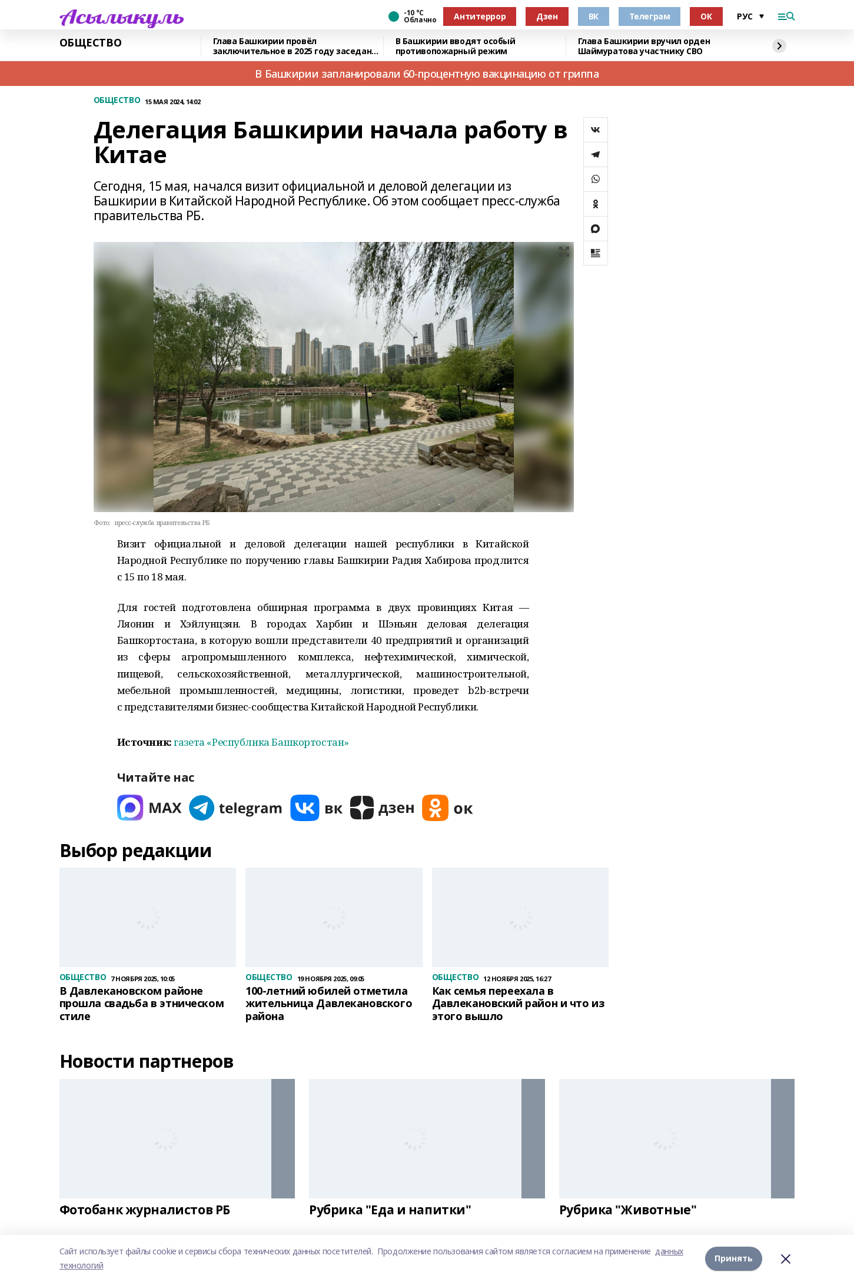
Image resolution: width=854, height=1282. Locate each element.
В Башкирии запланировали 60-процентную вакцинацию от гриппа (427, 74)
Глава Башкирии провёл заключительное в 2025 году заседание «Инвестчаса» (298, 46)
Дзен (546, 16)
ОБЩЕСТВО (90, 42)
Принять (734, 1258)
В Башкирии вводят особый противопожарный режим (456, 46)
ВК (594, 16)
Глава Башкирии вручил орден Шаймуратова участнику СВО (644, 46)
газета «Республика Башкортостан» (261, 742)
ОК (706, 16)
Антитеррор (480, 16)
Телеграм (649, 16)
